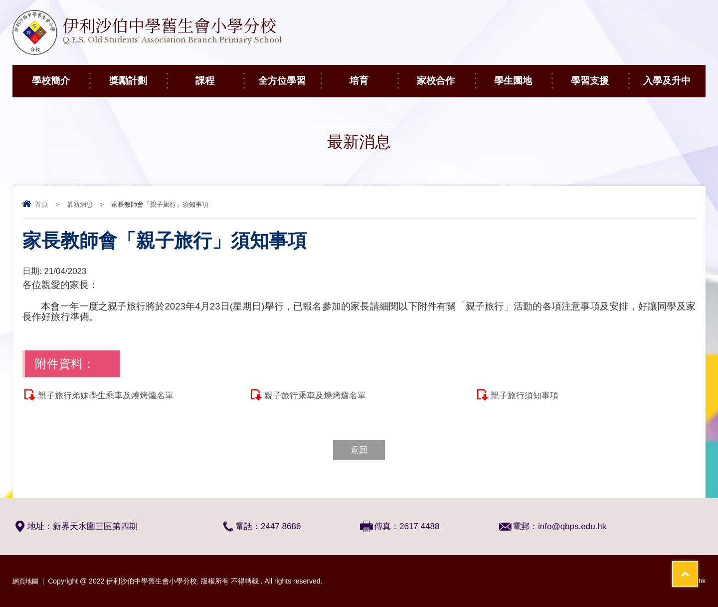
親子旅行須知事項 (524, 395)
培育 (373, 75)
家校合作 (445, 75)
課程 (219, 75)
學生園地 (522, 75)
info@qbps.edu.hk (572, 526)
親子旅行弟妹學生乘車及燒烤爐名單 (106, 395)
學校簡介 (60, 75)
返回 (359, 450)
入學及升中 (674, 75)
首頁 (41, 204)
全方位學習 (289, 75)
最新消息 (80, 204)
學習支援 (599, 75)
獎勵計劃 (138, 75)
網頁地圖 (26, 581)
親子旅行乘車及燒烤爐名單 (315, 395)
